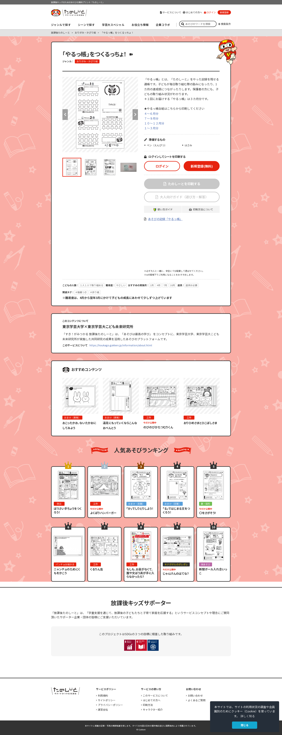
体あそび (205, 564)
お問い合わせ (195, 695)
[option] (100, 114)
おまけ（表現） (72, 417)
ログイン (210, 12)
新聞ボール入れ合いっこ (213, 571)
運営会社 (103, 709)
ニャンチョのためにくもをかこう (67, 571)
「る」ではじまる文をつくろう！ (176, 510)
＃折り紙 (94, 292)
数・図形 (205, 503)
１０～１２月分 (154, 123)
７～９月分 (151, 118)
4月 (158, 285)
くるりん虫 (96, 569)
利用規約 (103, 695)
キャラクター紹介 (153, 709)
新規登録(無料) (202, 166)
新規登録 (224, 12)
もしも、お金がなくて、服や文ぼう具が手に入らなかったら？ (140, 573)
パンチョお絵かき (65, 564)
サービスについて (170, 12)
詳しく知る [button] (247, 716)
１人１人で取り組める (91, 285)
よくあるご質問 (196, 700)
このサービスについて (155, 695)
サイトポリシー (106, 700)
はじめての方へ (192, 12)
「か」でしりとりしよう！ (139, 508)
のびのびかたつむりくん (158, 427)
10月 (172, 285)
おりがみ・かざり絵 (85, 32)
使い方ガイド (165, 209)
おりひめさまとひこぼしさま (200, 423)
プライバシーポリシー (110, 705)
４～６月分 (151, 113)
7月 (165, 285)
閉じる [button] (244, 725)
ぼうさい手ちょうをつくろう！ (68, 510)
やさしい (121, 285)
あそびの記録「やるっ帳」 (165, 219)
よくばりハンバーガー (103, 513)
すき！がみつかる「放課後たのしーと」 (69, 13)
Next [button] (135, 114)
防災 (59, 503)
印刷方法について (203, 209)
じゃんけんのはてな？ (176, 573)
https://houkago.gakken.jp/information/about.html (120, 345)
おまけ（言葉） (136, 503)
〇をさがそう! (207, 513)
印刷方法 (148, 705)
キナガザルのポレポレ (176, 564)
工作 (148, 417)
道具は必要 (191, 285)
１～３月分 (151, 128)
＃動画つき (81, 292)
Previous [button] (65, 114)
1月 (152, 285)
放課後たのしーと (60, 32)
